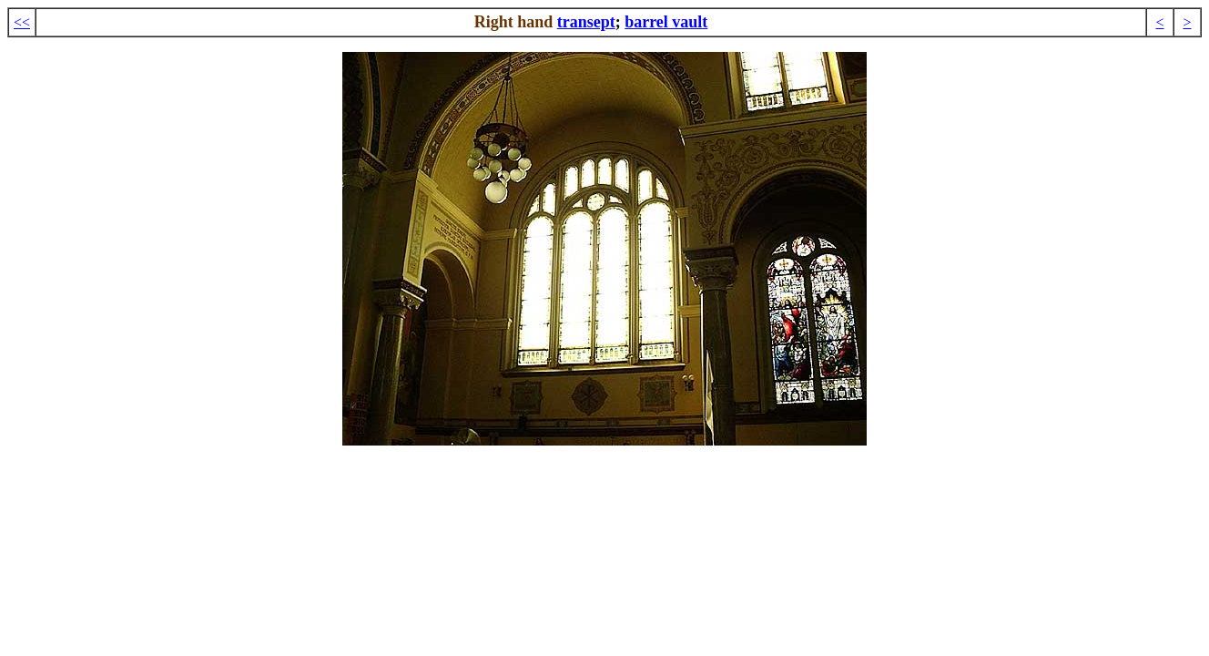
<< (22, 22)
